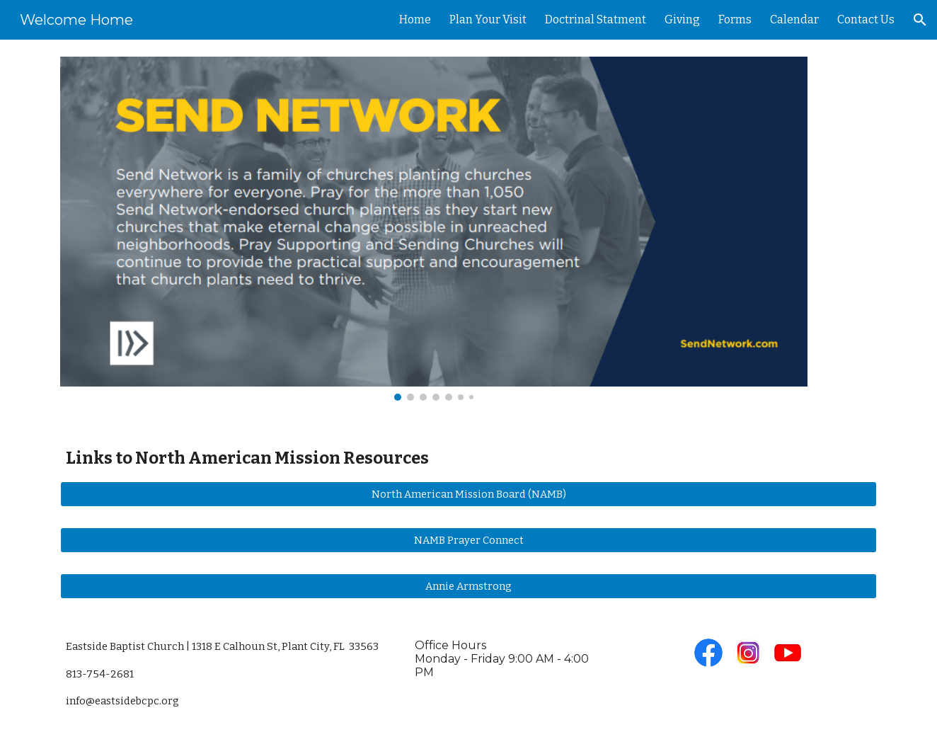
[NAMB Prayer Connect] (468, 540)
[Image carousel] (433, 229)
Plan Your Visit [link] (488, 19)
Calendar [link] (794, 19)
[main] (468, 458)
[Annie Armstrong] (468, 585)
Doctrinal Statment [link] (595, 19)
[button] (920, 20)
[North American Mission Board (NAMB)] (468, 494)
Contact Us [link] (866, 19)
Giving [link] (682, 19)
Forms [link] (735, 19)
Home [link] (415, 19)
